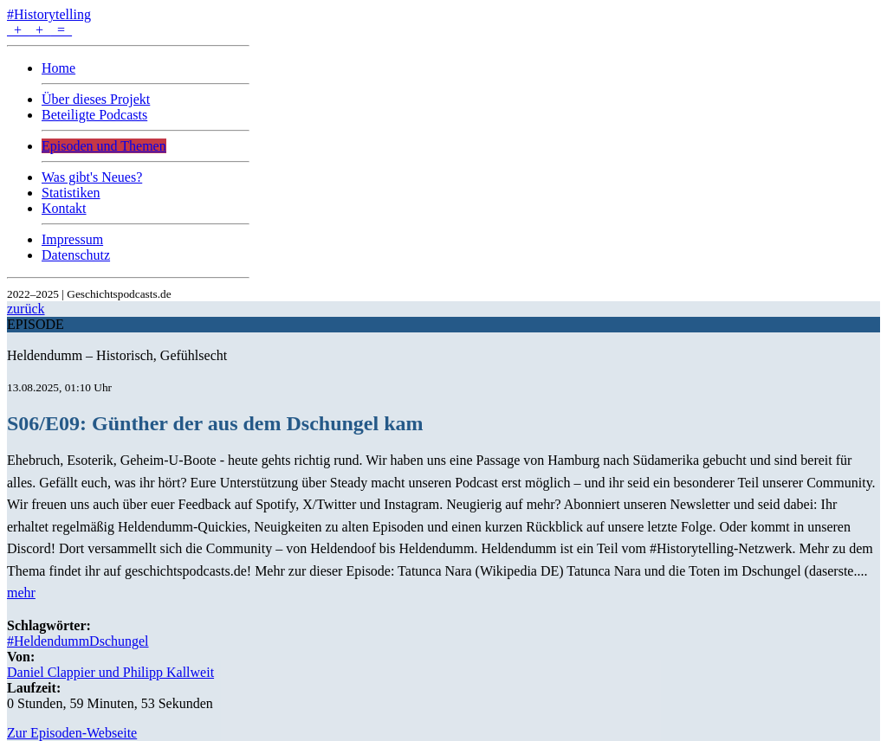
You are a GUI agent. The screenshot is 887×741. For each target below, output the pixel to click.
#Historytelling (49, 14)
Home (58, 68)
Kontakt (64, 208)
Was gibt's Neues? (92, 177)
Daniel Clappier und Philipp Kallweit (110, 672)
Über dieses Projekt (96, 99)
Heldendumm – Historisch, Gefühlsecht (117, 355)
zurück (26, 308)
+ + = (39, 30)
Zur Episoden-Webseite (72, 732)
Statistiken (71, 192)
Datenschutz (76, 255)
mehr (21, 592)
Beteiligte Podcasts (94, 114)
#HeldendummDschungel (78, 641)
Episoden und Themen (104, 146)
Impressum (72, 239)
